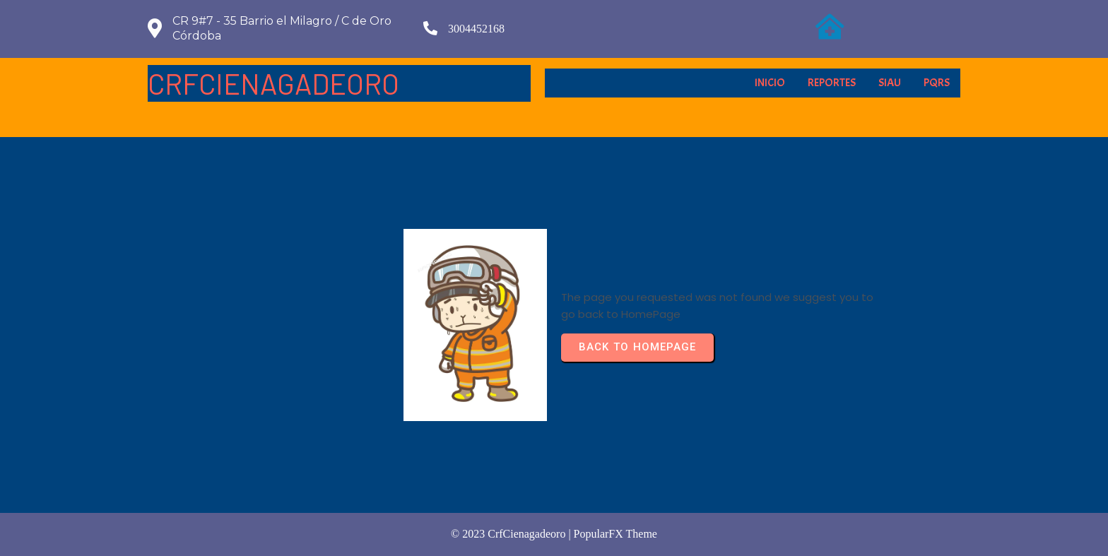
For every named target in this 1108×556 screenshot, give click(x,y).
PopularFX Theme (615, 534)
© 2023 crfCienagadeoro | (512, 534)
